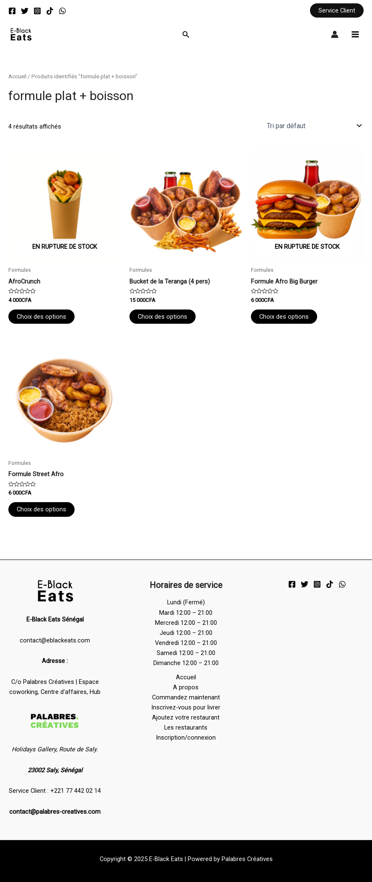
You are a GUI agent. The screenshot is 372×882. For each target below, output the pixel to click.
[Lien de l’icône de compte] (334, 34)
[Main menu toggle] (355, 34)
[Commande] (314, 125)
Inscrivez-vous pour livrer (185, 707)
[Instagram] (37, 11)
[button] (337, 10)
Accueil (17, 77)
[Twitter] (24, 11)
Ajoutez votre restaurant (186, 717)
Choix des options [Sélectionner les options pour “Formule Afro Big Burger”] (284, 316)
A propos (186, 687)
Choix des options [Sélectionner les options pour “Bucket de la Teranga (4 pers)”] (162, 316)
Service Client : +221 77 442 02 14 (55, 790)
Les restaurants (185, 727)
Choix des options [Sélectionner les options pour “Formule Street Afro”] (41, 509)
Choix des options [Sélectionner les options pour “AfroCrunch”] (41, 316)
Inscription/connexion (186, 737)
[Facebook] (12, 11)
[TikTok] (50, 11)
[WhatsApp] (62, 11)
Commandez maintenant (186, 697)
